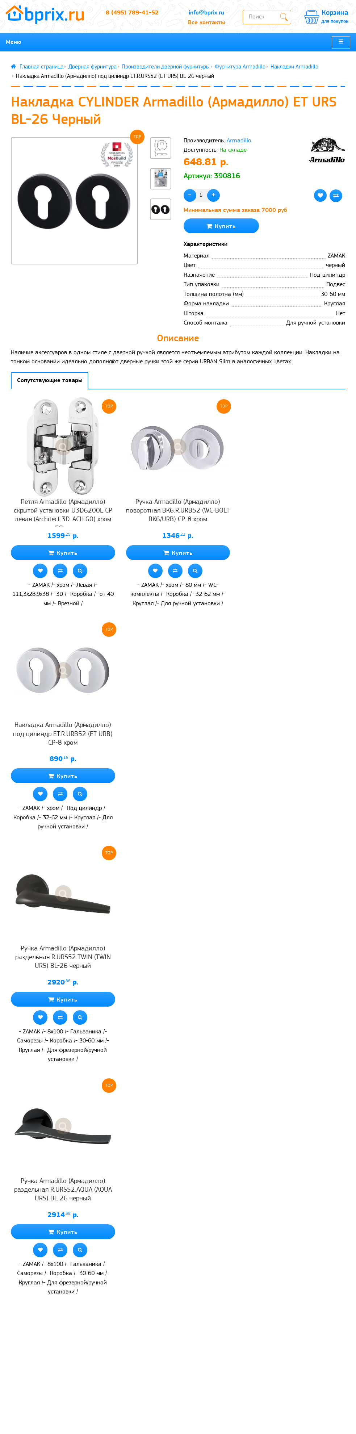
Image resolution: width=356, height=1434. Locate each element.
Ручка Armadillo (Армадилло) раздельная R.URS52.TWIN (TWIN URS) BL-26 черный (63, 957)
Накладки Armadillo (294, 67)
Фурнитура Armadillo (240, 67)
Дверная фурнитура (92, 67)
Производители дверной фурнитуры (166, 67)
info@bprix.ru (206, 13)
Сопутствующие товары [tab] (49, 380)
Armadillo (239, 141)
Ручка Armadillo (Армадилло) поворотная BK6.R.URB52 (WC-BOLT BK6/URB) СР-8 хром (178, 511)
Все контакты (206, 23)
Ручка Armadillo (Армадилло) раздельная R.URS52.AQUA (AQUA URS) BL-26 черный (63, 1190)
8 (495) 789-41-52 (132, 13)
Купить (221, 226)
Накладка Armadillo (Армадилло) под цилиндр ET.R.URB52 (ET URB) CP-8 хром (63, 734)
